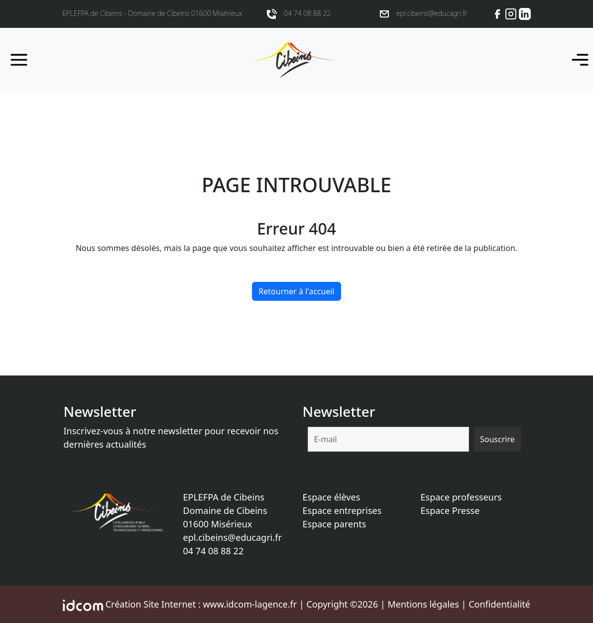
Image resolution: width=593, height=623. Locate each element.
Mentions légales (423, 604)
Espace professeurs (461, 497)
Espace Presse (450, 510)
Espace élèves (331, 497)
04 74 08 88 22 (213, 551)
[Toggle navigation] (577, 59)
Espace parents (334, 524)
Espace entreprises (342, 510)
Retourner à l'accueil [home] (296, 291)
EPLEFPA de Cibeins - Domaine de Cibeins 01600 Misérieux (152, 13)
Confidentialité (499, 604)
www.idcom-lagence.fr (250, 604)
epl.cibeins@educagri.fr (232, 537)
